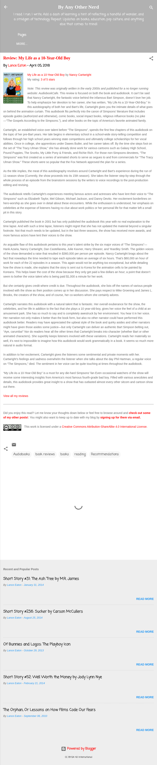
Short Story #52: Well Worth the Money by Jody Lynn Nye (52, 678)
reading (79, 455)
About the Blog (52, 44)
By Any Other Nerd (78, 7)
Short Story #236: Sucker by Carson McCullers (43, 612)
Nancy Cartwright (80, 75)
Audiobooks (21, 455)
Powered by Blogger (78, 748)
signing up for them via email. (120, 418)
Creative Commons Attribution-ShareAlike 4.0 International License (104, 427)
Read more (145, 599)
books (64, 455)
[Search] (151, 8)
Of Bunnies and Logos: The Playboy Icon (36, 645)
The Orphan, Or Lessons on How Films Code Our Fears (49, 711)
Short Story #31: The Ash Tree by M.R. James (41, 580)
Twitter (109, 44)
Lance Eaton (84, 44)
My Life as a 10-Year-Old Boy (46, 75)
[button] (151, 60)
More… (129, 44)
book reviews (45, 455)
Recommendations (105, 455)
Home (26, 44)
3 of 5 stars (48, 80)
